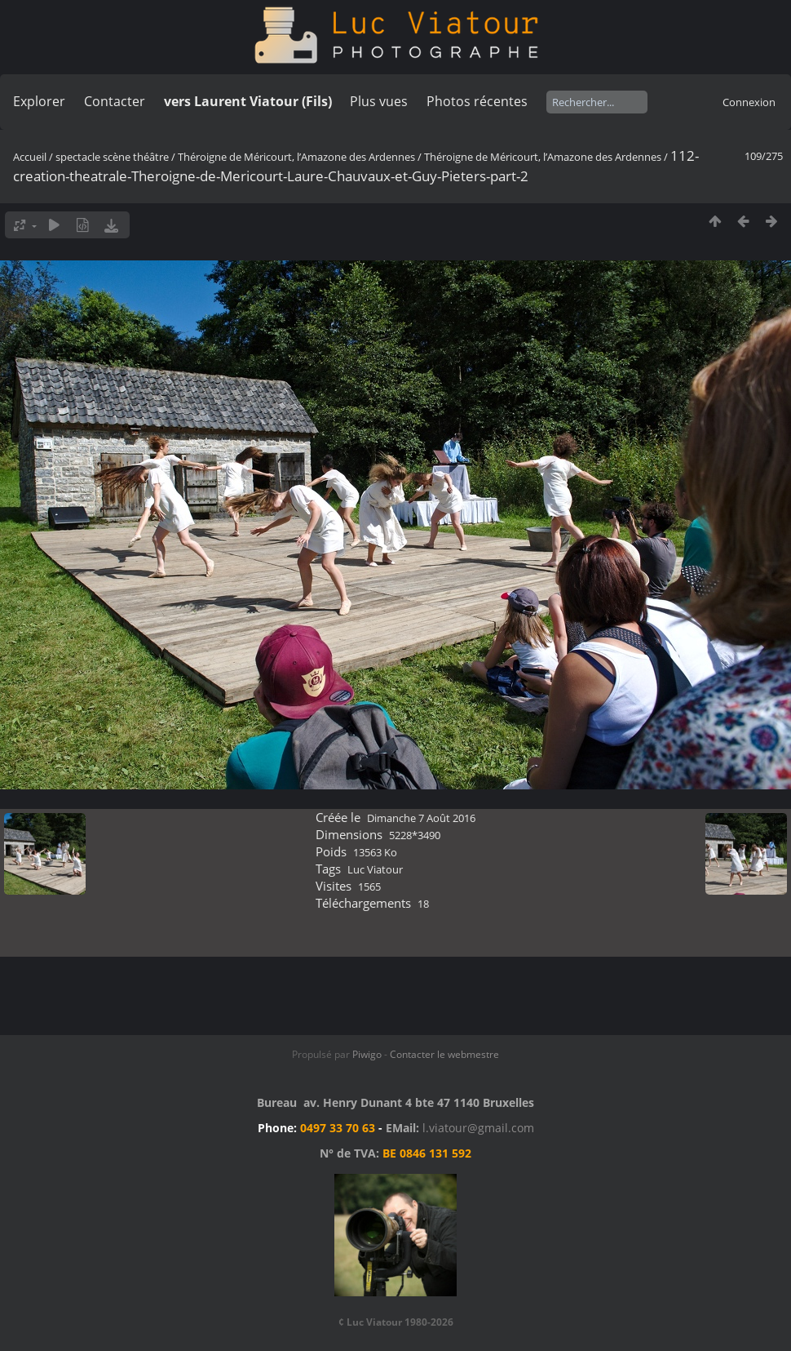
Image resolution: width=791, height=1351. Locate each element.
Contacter (114, 101)
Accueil (29, 156)
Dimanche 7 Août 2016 (421, 818)
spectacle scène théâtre (112, 156)
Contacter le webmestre (444, 1054)
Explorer (39, 101)
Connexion (749, 102)
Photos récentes (477, 101)
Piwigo (367, 1054)
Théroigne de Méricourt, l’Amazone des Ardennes (296, 156)
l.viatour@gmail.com (478, 1127)
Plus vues (379, 101)
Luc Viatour (375, 869)
